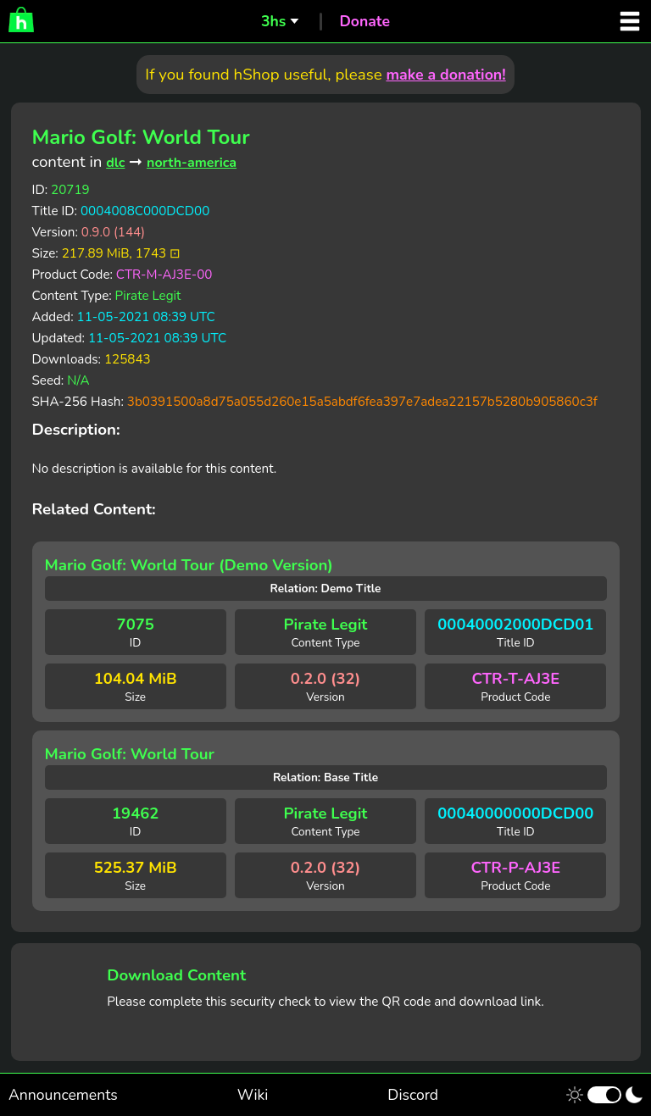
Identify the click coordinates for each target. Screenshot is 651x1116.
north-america (191, 162)
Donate (364, 21)
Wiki (253, 1095)
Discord (412, 1095)
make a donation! (445, 74)
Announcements (63, 1095)
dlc (115, 162)
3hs (273, 21)
